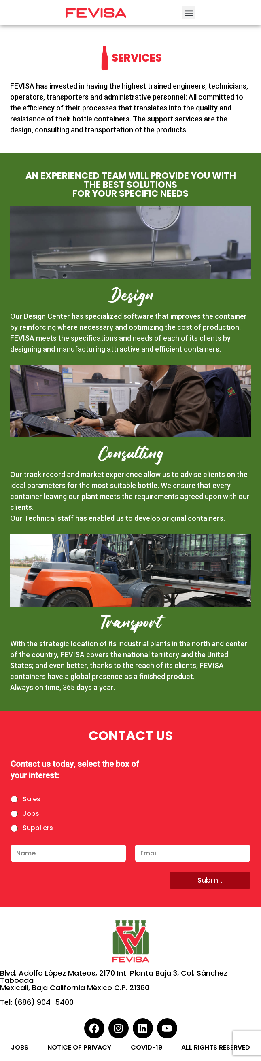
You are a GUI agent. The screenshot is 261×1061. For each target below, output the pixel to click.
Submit (210, 880)
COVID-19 (146, 1047)
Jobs (31, 814)
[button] (188, 12)
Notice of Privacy (79, 1047)
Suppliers (38, 828)
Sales (31, 799)
